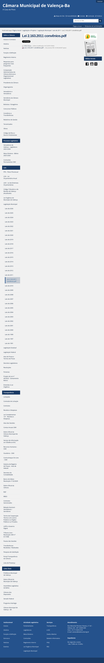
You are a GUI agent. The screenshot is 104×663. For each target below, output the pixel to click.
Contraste (91, 16)
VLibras (99, 16)
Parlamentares (28, 626)
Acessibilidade (72, 16)
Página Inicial (77, 26)
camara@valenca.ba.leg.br (80, 632)
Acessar (100, 1)
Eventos (6, 647)
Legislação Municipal (44, 30)
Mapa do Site (60, 16)
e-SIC (48, 630)
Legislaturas (27, 630)
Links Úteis (7, 569)
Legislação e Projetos (29, 30)
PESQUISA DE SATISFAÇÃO (93, 26)
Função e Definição (9, 634)
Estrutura (6, 638)
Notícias (6, 642)
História (6, 630)
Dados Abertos (52, 634)
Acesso (5, 626)
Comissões (27, 638)
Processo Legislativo (10, 141)
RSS (48, 647)
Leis (4, 168)
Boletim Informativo (53, 638)
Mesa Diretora (28, 634)
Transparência (8, 392)
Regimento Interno (29, 642)
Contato (82, 16)
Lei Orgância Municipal (31, 647)
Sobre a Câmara (9, 35)
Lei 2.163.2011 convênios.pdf (33, 48)
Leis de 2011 (57, 30)
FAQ (48, 642)
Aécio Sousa (27, 46)
